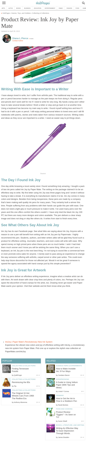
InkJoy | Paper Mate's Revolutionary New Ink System (28, 342)
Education (37, 8)
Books (18, 8)
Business (27, 8)
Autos (11, 8)
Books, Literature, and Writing (70, 425)
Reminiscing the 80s (21, 382)
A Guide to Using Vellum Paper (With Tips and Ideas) (67, 385)
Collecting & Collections (23, 366)
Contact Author (17, 41)
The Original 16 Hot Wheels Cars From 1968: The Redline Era (23, 396)
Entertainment (50, 8)
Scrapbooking (62, 379)
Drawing (60, 395)
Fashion (69, 8)
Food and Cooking (64, 409)
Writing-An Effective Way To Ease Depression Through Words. (67, 431)
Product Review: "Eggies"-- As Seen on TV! (66, 414)
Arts (3, 8)
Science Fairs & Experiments (69, 366)
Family (61, 8)
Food (77, 8)
